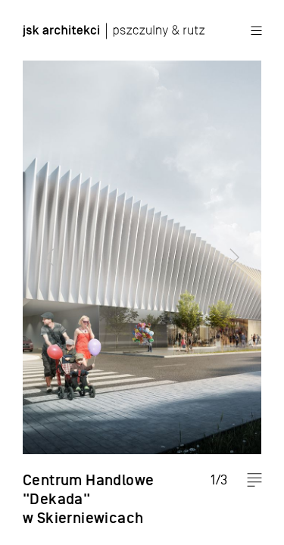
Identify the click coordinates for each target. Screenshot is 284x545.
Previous (41, 272)
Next (242, 272)
